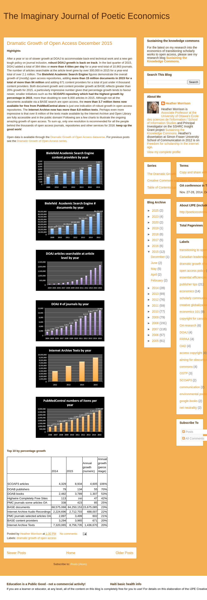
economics (187, 291)
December (158, 257)
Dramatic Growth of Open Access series (41, 141)
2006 (156, 335)
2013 (156, 293)
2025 (156, 210)
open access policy (192, 270)
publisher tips (189, 284)
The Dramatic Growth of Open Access (172, 174)
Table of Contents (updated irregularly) (173, 187)
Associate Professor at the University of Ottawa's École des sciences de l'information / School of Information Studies (173, 118)
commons (186, 366)
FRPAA (185, 339)
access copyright (191, 353)
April (154, 274)
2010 (156, 311)
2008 (156, 323)
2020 (156, 222)
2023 (156, 216)
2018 (156, 234)
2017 (156, 240)
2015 (156, 251)
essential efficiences (193, 277)
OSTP (184, 373)
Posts (187, 432)
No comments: (69, 533)
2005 (156, 340)
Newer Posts (16, 553)
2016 (156, 246)
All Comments (193, 438)
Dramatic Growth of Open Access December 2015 (59, 43)
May (154, 268)
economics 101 (190, 311)
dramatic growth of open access (36, 538)
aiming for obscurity (193, 359)
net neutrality (188, 407)
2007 (156, 329)
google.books (189, 401)
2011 (156, 305)
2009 (156, 317)
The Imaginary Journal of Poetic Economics (86, 16)
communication (190, 387)
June (154, 263)
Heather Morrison (178, 103)
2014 (156, 288)
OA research (188, 325)
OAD (183, 346)
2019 (156, 228)
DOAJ (184, 332)
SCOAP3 (186, 380)
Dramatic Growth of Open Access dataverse (77, 137)
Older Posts (124, 553)
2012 (156, 299)
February (157, 280)
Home (70, 553)
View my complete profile (163, 152)
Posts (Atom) (79, 564)
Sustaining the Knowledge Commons (166, 131)
